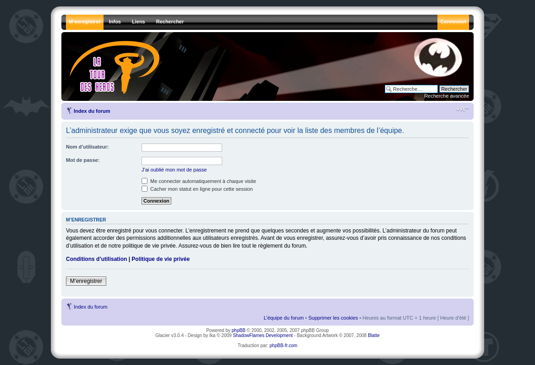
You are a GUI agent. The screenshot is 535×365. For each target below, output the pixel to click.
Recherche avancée (446, 96)
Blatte (374, 335)
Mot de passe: (82, 160)
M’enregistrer (86, 281)
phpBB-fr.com (284, 345)
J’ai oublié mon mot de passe (174, 169)
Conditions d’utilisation (96, 259)
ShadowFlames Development (263, 335)
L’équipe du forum (284, 318)
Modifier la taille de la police (462, 109)
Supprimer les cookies (333, 318)
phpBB (239, 330)
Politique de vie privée (160, 259)
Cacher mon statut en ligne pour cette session (197, 189)
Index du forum (92, 111)
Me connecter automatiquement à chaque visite (199, 181)
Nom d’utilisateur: (87, 146)
